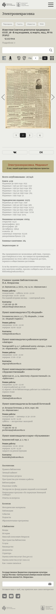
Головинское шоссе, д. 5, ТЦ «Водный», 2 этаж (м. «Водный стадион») (23, 317)
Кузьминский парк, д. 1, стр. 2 (15, 440)
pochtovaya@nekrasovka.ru (13, 430)
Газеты (20, 24)
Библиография (8, 483)
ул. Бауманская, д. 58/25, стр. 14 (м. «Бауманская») (24, 287)
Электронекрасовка (18, 13)
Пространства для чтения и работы (18, 479)
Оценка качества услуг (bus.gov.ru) (17, 557)
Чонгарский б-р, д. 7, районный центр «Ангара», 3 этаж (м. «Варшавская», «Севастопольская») (27, 347)
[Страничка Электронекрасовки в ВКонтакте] (5, 596)
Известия (31, 24)
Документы (7, 550)
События (6, 514)
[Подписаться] (49, 584)
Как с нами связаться (11, 563)
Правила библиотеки (11, 469)
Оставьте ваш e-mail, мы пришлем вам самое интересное (28, 589)
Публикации (7, 511)
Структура (6, 553)
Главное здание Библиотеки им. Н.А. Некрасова (20, 281)
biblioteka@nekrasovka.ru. (13, 272)
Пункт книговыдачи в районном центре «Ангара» (24, 340)
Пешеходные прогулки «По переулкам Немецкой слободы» (24, 494)
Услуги (5, 543)
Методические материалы (14, 507)
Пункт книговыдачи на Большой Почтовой (26, 403)
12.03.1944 (9, 39)
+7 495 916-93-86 (9, 304)
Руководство (7, 547)
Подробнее (8, 43)
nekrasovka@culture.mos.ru (14, 307)
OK (45, 58)
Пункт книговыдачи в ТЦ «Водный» (22, 312)
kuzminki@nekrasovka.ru (13, 457)
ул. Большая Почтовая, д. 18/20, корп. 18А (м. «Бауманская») (20, 409)
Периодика (7, 24)
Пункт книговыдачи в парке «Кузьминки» (26, 435)
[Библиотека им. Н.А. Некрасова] (8, 3)
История (6, 533)
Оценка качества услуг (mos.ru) (16, 560)
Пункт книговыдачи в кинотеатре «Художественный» (21, 370)
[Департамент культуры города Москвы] (23, 3)
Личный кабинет (9, 473)
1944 (42, 24)
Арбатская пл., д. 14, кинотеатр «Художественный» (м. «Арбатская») (26, 377)
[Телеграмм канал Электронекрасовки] (19, 596)
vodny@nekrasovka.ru (11, 334)
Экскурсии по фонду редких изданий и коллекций (24, 489)
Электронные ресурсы (12, 476)
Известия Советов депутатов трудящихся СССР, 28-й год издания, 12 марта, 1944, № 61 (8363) (27, 32)
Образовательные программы (15, 521)
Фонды (5, 530)
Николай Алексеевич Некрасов (15, 537)
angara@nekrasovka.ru (11, 364)
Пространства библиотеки (14, 540)
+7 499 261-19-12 (9, 428)
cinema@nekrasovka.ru (12, 398)
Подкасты (6, 517)
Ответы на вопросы (11, 498)
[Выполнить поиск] (49, 50)
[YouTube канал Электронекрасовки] (12, 596)
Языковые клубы (9, 486)
